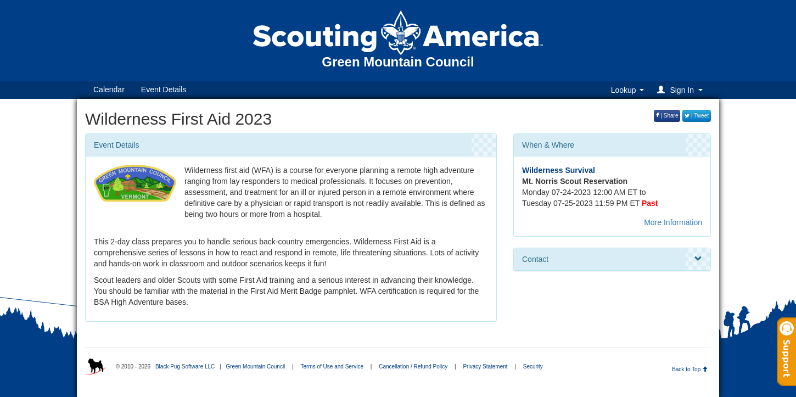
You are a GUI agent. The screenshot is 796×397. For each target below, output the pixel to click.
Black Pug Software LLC (185, 367)
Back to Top (690, 369)
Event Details (163, 89)
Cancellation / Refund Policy (413, 367)
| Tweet (697, 116)
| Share (667, 116)
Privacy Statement (485, 367)
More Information (673, 222)
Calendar (109, 89)
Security (533, 367)
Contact (612, 259)
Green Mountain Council (255, 367)
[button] (681, 89)
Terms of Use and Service (332, 367)
